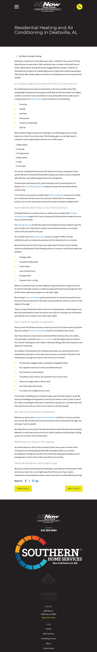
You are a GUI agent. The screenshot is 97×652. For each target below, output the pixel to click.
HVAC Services (48, 634)
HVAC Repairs (36, 99)
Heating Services (24, 225)
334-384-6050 (49, 530)
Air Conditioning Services (34, 186)
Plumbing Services (48, 638)
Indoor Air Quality (37, 330)
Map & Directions (48, 617)
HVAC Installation (56, 195)
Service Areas (48, 648)
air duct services (46, 339)
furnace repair (39, 236)
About (48, 643)
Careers (49, 629)
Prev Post (23, 488)
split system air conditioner (45, 417)
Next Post (74, 488)
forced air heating (32, 297)
